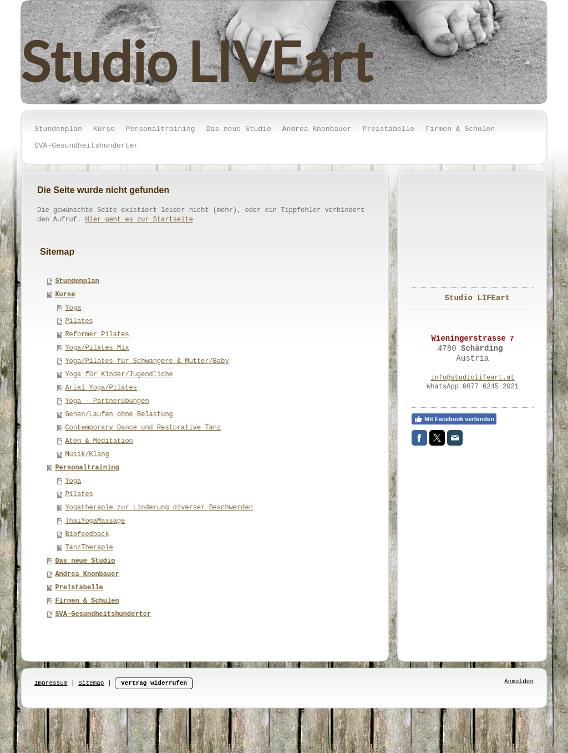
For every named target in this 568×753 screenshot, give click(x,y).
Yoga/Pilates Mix (97, 348)
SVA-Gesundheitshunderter (103, 614)
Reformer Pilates (97, 334)
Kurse (65, 295)
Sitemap (91, 683)
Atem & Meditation (99, 441)
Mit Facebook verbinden (454, 419)
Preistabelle (79, 588)
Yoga (73, 308)
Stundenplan (77, 281)
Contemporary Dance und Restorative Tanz (143, 428)
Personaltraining (87, 468)
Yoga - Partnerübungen (107, 401)
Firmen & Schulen (87, 601)
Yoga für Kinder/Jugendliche (119, 374)
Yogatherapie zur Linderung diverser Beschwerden (158, 508)
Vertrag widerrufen (154, 683)
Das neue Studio (85, 561)
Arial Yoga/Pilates (101, 388)
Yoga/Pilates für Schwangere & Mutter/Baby (147, 361)
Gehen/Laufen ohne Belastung (119, 414)
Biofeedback (87, 534)
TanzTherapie (89, 548)
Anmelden (519, 681)
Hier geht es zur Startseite (138, 220)
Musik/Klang (87, 454)
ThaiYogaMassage (95, 521)
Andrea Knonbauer (87, 574)
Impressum (50, 683)
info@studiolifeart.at (472, 378)
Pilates (79, 321)
